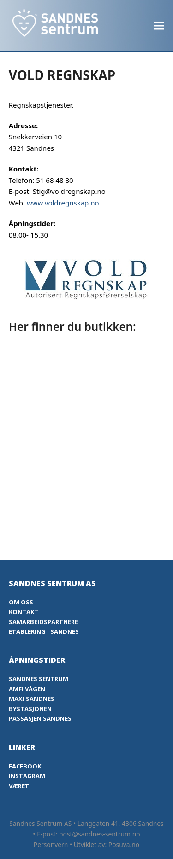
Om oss (21, 602)
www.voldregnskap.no (63, 202)
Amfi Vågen (27, 689)
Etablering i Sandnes (44, 631)
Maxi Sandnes (31, 698)
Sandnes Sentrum (38, 679)
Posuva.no (123, 844)
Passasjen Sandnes (40, 718)
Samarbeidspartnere (43, 622)
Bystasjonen (30, 709)
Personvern (51, 844)
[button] (159, 25)
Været (19, 786)
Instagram (27, 776)
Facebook (25, 766)
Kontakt (23, 612)
